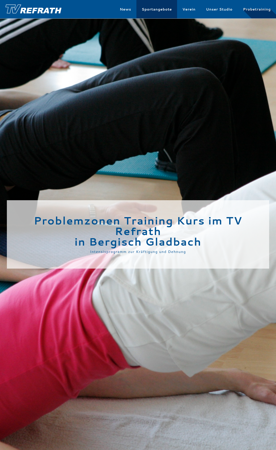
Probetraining (257, 9)
